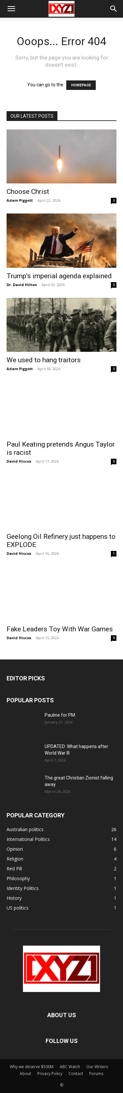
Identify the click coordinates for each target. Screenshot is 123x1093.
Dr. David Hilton (22, 284)
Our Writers (97, 1066)
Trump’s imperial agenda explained (59, 276)
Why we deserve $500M (31, 1066)
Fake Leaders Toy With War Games (60, 629)
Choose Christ (28, 192)
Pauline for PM (60, 715)
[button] (11, 9)
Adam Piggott (20, 200)
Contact (76, 1073)
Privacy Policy (49, 1073)
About (25, 1073)
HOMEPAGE (81, 85)
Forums (96, 1073)
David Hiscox (19, 461)
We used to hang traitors (44, 360)
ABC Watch (70, 1066)
